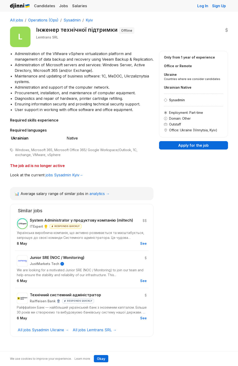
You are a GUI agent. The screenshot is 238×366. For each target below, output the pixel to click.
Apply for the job (193, 145)
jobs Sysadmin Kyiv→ (64, 175)
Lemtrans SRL (47, 37)
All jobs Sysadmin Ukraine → (43, 330)
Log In (202, 5)
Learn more (82, 358)
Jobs (63, 5)
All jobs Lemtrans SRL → (95, 330)
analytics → (99, 193)
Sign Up (219, 5)
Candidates (44, 5)
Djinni (20, 6)
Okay (101, 359)
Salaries (79, 5)
